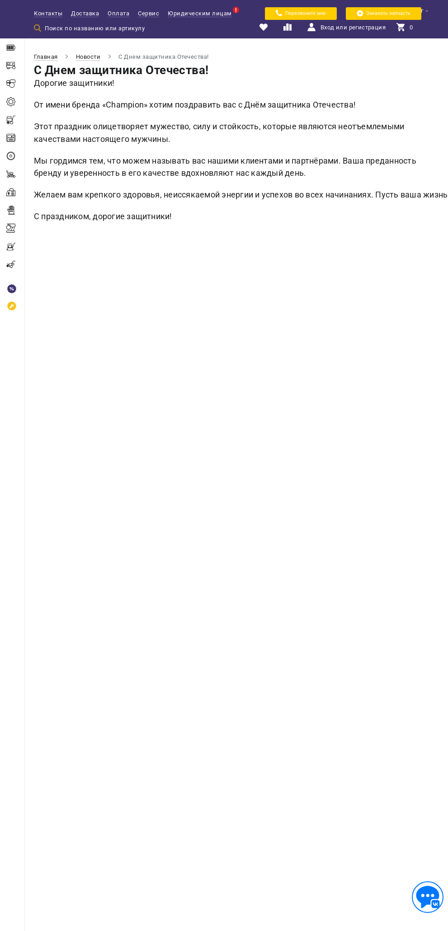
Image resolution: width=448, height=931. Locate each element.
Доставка (85, 13)
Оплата (118, 13)
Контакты (48, 13)
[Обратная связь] (427, 897)
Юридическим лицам (200, 13)
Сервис (148, 13)
